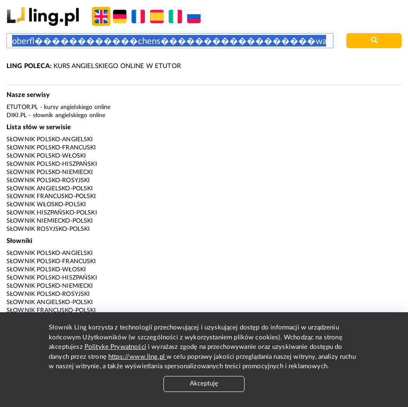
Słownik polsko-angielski (49, 140)
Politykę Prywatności (115, 347)
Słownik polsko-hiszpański (51, 164)
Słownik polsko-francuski (51, 148)
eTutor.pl (22, 107)
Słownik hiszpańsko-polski (51, 213)
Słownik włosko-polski (46, 205)
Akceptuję (204, 383)
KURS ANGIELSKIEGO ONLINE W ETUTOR (93, 66)
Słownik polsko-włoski (46, 156)
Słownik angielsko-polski (49, 189)
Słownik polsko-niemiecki (49, 172)
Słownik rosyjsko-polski (48, 229)
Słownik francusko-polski (51, 196)
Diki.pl (16, 115)
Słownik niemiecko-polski (49, 221)
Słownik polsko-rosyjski (48, 180)
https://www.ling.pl (137, 357)
